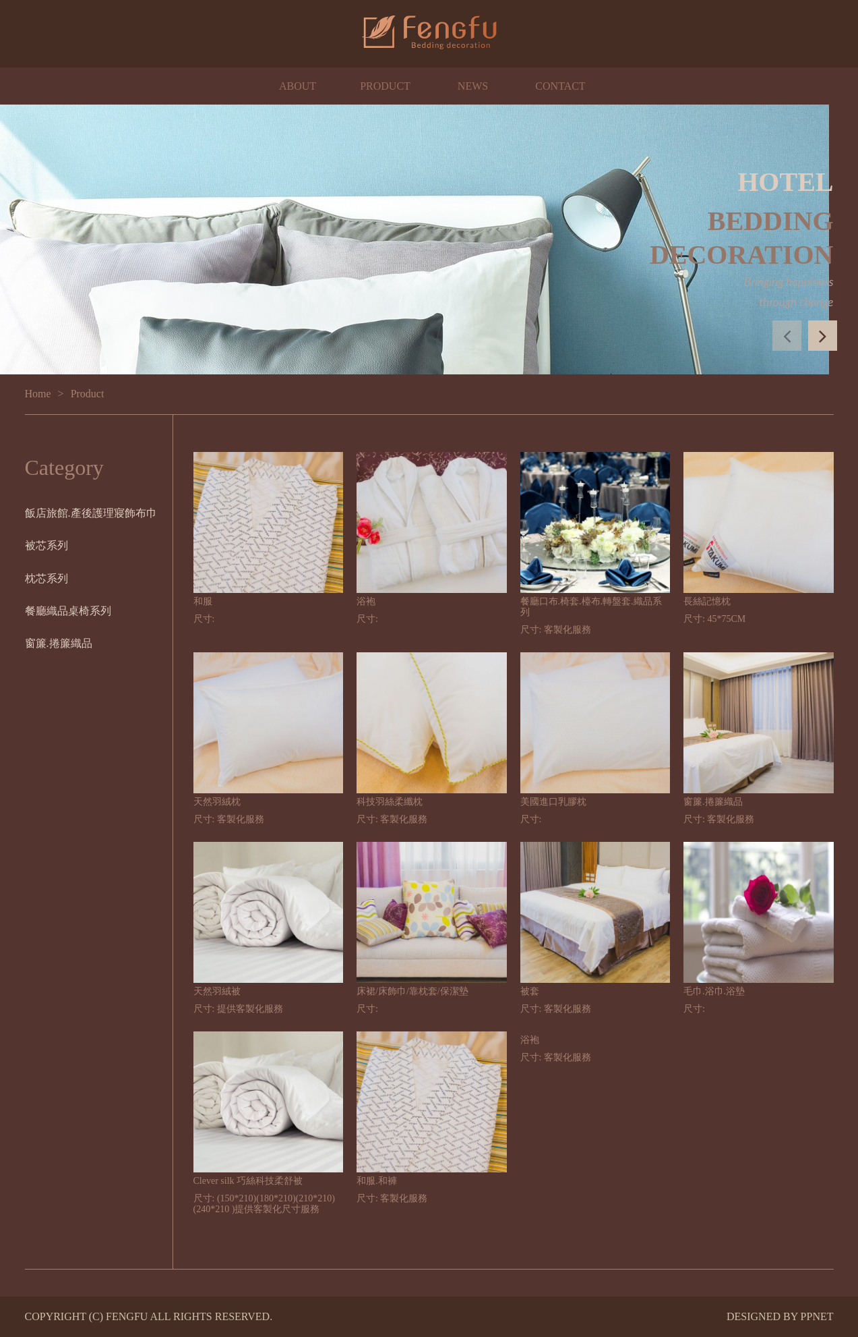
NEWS (473, 86)
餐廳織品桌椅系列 (68, 611)
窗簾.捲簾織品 (58, 643)
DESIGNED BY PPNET (780, 1316)
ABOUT (297, 86)
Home (38, 393)
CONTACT (560, 86)
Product (87, 393)
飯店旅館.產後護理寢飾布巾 (91, 513)
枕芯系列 (46, 578)
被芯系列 (46, 545)
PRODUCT (385, 86)
